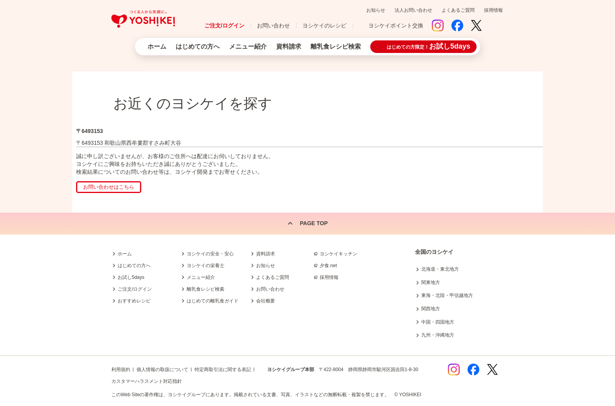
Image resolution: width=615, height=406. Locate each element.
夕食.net (328, 265)
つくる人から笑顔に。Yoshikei (143, 19)
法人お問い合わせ (413, 10)
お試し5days (131, 277)
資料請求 (288, 46)
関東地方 (430, 282)
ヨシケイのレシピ (324, 25)
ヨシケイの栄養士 (205, 265)
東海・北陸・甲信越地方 (447, 295)
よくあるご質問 (458, 10)
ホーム (156, 46)
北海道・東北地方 (440, 269)
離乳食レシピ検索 (336, 46)
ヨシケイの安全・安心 (210, 254)
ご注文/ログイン (224, 25)
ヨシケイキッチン (338, 254)
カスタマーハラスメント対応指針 (146, 381)
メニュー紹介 (248, 46)
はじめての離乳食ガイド (212, 301)
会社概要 (265, 301)
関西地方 (430, 308)
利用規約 (120, 369)
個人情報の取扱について (162, 369)
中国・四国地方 (437, 322)
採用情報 (493, 10)
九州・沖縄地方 (437, 335)
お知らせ (375, 10)
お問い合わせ (273, 25)
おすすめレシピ (134, 301)
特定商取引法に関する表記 (223, 369)
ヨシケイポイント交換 (395, 25)
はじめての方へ (198, 46)
